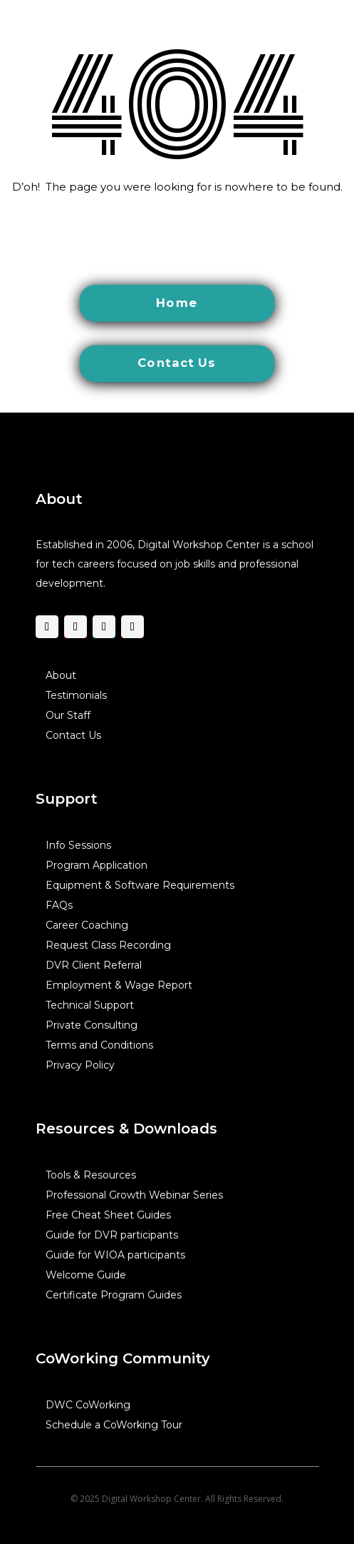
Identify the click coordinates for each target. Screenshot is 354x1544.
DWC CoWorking (88, 1404)
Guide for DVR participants (112, 1234)
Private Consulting (91, 1024)
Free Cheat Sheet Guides (108, 1214)
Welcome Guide (86, 1274)
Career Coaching (87, 924)
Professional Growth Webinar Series (134, 1194)
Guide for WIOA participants (115, 1254)
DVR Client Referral (94, 964)
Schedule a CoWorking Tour (114, 1424)
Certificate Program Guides (114, 1294)
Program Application (96, 864)
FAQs (59, 904)
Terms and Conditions (99, 1044)
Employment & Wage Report (119, 984)
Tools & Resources (91, 1174)
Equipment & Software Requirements (140, 884)
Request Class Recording (108, 944)
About (61, 674)
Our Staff (68, 714)
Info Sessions (78, 844)
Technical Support (90, 1004)
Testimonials (76, 694)
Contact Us (73, 734)
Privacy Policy (80, 1064)
